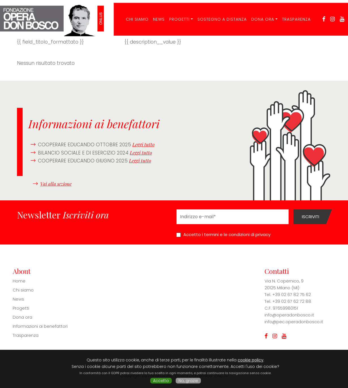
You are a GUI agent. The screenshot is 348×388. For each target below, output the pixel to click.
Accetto (161, 380)
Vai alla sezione (56, 183)
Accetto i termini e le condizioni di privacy (226, 234)
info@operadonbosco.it (289, 315)
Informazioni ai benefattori (40, 326)
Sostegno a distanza (218, 15)
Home (19, 281)
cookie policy (250, 360)
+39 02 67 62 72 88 (291, 301)
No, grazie (188, 380)
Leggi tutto (143, 144)
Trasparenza (292, 15)
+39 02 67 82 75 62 (291, 294)
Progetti (176, 15)
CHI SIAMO (134, 15)
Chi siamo (23, 290)
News (155, 15)
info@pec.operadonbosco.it (294, 322)
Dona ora (259, 15)
